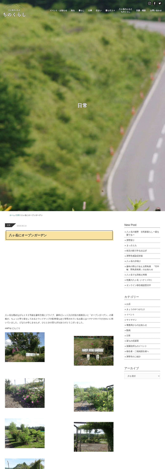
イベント (130, 314)
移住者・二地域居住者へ (137, 351)
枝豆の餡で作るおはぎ (136, 251)
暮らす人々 (110, 10)
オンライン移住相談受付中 (138, 285)
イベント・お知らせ (58, 10)
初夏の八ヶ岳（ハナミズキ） (139, 280)
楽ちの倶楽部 (132, 341)
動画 (128, 330)
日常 (8, 225)
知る (73, 10)
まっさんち (131, 245)
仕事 (90, 10)
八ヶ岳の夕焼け (133, 261)
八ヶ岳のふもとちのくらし (125, 10)
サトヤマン (131, 320)
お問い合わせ (156, 10)
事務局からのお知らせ (136, 325)
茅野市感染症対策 (134, 256)
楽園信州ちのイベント (136, 346)
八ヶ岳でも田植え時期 (136, 275)
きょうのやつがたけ (135, 309)
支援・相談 (141, 10)
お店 (128, 304)
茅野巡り (130, 240)
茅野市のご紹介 (133, 356)
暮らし (81, 10)
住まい (99, 10)
